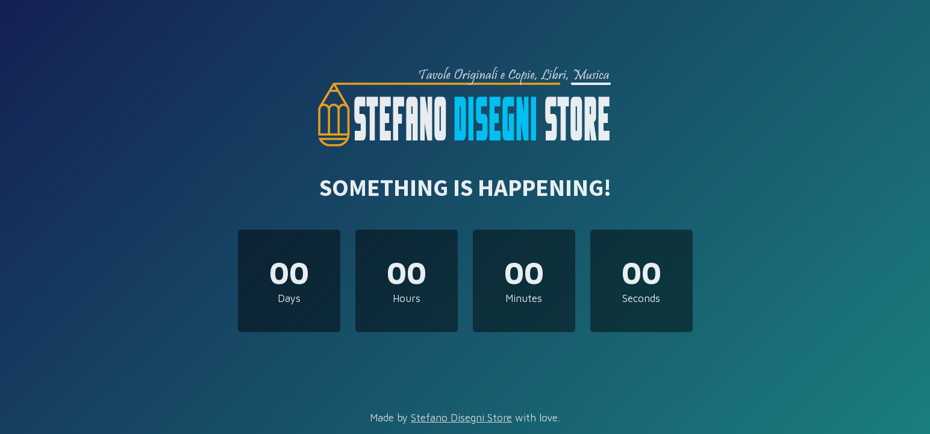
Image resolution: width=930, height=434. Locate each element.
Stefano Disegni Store (461, 418)
